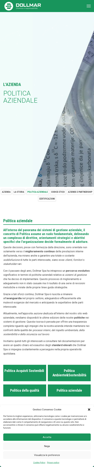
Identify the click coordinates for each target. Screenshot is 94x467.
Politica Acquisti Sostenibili (24, 371)
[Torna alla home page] (23, 6)
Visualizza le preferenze (47, 455)
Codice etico (58, 192)
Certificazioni (47, 198)
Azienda (6, 192)
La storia (19, 192)
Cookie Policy (39, 462)
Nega (47, 446)
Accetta (47, 437)
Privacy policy (53, 462)
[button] (89, 409)
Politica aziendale (37, 192)
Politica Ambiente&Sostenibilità (69, 373)
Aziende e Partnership (80, 192)
